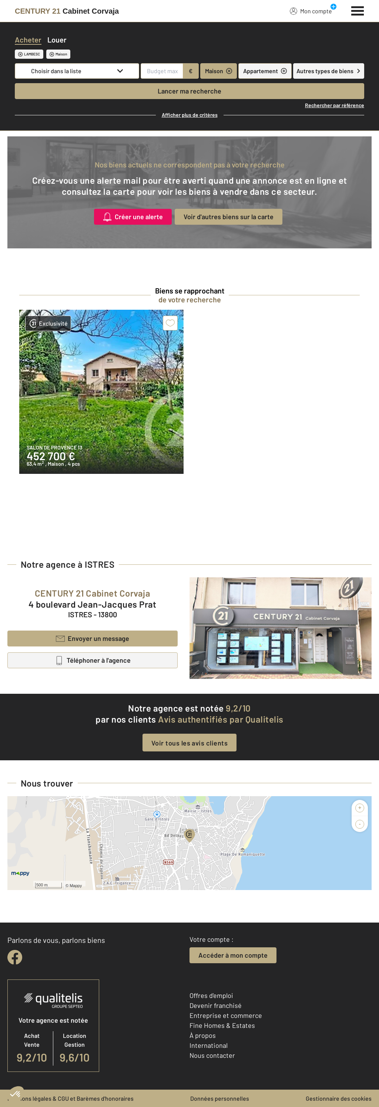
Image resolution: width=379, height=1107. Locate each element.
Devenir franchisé (216, 1005)
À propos (203, 1035)
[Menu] (357, 10)
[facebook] (14, 957)
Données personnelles (219, 1098)
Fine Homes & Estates (222, 1025)
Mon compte (311, 11)
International (209, 1045)
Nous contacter (212, 1055)
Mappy (76, 885)
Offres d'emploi (211, 995)
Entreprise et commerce (226, 1015)
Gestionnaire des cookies (339, 1098)
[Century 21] (67, 11)
